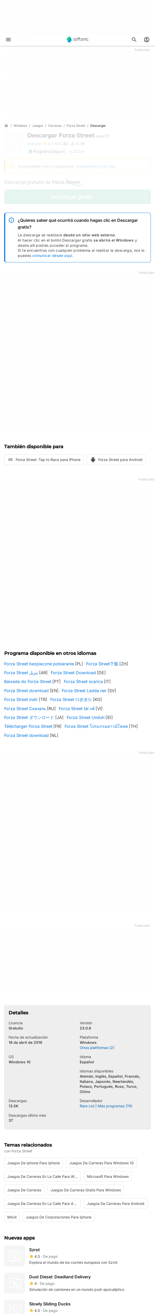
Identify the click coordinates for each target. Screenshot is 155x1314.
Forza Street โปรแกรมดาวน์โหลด (96, 726)
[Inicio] (6, 125)
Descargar (68, 135)
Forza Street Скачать (25, 708)
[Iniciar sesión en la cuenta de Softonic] (146, 39)
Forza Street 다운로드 (71, 699)
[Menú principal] (8, 39)
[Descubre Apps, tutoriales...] (134, 39)
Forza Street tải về (77, 708)
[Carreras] (54, 126)
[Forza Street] (76, 126)
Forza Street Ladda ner (84, 690)
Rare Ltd (87, 1106)
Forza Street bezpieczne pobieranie (39, 663)
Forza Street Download (73, 672)
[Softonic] (78, 39)
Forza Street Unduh (85, 717)
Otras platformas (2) (97, 1047)
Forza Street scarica (83, 681)
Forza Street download (26, 690)
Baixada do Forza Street (27, 681)
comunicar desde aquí (52, 255)
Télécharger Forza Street (28, 726)
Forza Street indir (21, 699)
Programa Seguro (46, 151)
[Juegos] (37, 126)
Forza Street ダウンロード (29, 717)
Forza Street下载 (102, 663)
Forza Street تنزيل (21, 672)
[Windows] (20, 126)
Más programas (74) (115, 1106)
